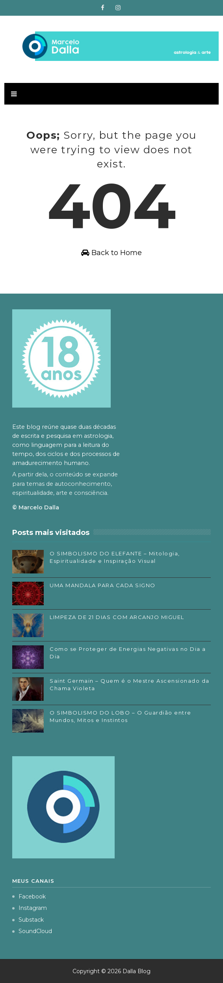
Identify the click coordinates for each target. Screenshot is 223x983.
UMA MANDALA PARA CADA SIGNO (103, 585)
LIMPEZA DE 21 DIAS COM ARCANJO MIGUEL (117, 617)
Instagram (29, 907)
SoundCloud (32, 931)
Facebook (29, 896)
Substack (28, 919)
